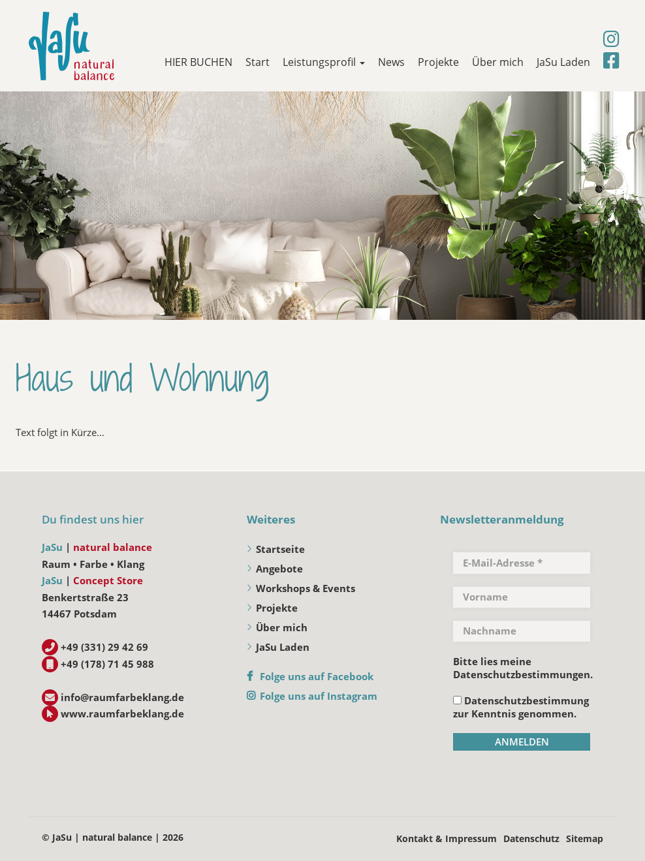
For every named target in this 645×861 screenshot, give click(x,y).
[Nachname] (521, 631)
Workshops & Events (305, 588)
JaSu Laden (563, 62)
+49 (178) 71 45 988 (107, 663)
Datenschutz (531, 839)
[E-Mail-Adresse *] (521, 562)
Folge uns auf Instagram (318, 695)
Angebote (279, 568)
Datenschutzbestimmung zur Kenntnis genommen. (521, 707)
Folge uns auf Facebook (316, 676)
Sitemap (584, 839)
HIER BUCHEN (198, 62)
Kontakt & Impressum (446, 839)
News (391, 62)
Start (257, 62)
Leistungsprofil (324, 62)
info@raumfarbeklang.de (122, 697)
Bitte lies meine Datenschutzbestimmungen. (523, 668)
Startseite (280, 549)
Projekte (438, 62)
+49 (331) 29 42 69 (104, 646)
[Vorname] (521, 597)
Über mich (498, 62)
